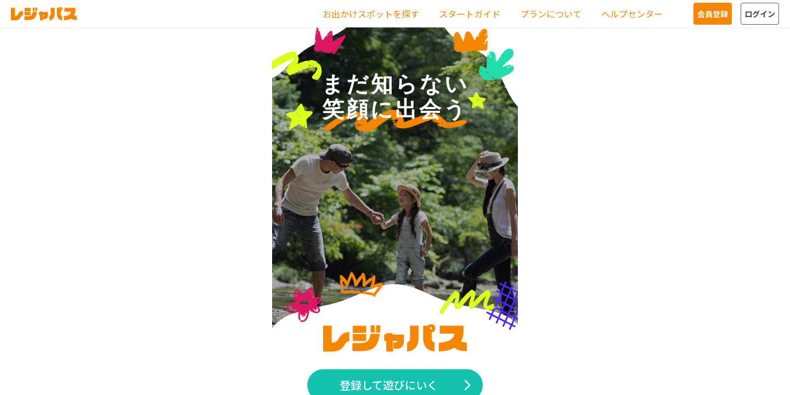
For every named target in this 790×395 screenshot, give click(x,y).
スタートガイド (469, 13)
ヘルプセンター (632, 13)
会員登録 (712, 13)
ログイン (759, 13)
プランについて (551, 13)
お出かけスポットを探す (371, 13)
